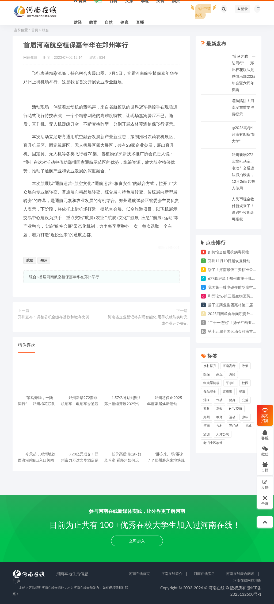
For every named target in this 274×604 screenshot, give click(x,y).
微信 (265, 451)
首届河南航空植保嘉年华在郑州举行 (69, 276)
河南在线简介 (171, 573)
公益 (245, 400)
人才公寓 (222, 434)
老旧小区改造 (213, 443)
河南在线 (216, 587)
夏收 (219, 408)
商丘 (219, 374)
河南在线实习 (204, 573)
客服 (265, 435)
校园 (245, 383)
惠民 (232, 374)
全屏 (265, 500)
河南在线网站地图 (247, 580)
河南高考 (229, 366)
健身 (232, 400)
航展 (29, 260)
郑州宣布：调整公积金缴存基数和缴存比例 (53, 317)
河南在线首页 (139, 573)
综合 (45, 30)
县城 (248, 426)
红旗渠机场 (211, 383)
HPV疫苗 (235, 408)
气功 (219, 400)
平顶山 (230, 383)
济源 (206, 434)
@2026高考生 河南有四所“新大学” (244, 134)
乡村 (219, 426)
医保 (206, 374)
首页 (34, 30)
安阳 (242, 391)
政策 (245, 366)
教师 (219, 417)
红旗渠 (227, 391)
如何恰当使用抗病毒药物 (228, 252)
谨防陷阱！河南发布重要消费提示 (243, 107)
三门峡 (234, 426)
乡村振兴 (209, 366)
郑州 (43, 260)
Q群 (264, 467)
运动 (232, 417)
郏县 (206, 408)
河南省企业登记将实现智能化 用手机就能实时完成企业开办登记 (148, 320)
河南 (206, 426)
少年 (245, 417)
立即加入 (137, 541)
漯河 (206, 400)
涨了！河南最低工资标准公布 (232, 269)
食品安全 (209, 391)
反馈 (265, 484)
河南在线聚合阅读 (240, 573)
